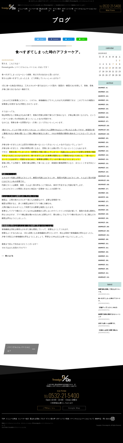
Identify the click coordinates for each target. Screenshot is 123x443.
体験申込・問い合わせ (103, 419)
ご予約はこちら (49, 408)
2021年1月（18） (103, 222)
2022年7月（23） (103, 146)
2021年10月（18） (104, 184)
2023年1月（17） (103, 121)
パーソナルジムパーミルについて (85, 10)
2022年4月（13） (103, 159)
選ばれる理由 (43, 10)
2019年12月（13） (104, 277)
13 (110, 68)
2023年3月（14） (103, 113)
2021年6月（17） (103, 201)
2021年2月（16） (103, 218)
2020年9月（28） (103, 239)
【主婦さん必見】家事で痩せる (108, 330)
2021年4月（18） (103, 210)
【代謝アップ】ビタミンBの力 (107, 307)
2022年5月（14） (103, 155)
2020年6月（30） (103, 252)
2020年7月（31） (103, 248)
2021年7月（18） (103, 197)
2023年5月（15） (103, 104)
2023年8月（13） (103, 92)
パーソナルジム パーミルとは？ (18, 349)
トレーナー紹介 (33, 10)
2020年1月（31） (103, 273)
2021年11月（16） (104, 180)
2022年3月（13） (103, 163)
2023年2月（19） (103, 117)
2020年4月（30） (103, 260)
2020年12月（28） (104, 226)
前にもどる (9, 256)
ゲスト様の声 (57, 10)
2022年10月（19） (104, 134)
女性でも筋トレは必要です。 (107, 323)
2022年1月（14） (103, 172)
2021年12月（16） (104, 176)
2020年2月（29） (103, 269)
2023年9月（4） (103, 88)
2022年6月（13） (103, 151)
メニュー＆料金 (22, 10)
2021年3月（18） (103, 214)
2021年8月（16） (103, 193)
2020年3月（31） (103, 264)
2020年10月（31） (104, 235)
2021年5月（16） (103, 205)
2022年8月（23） (103, 142)
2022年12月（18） (104, 125)
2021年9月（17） (103, 189)
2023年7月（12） (103, 96)
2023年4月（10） (103, 109)
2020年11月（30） (104, 231)
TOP (3, 419)
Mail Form (110, 10)
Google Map (74, 408)
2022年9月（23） (103, 138)
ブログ (50, 10)
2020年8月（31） (103, 243)
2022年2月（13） (103, 168)
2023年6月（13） (103, 100)
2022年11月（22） (104, 130)
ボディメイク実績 (67, 10)
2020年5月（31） (103, 256)
